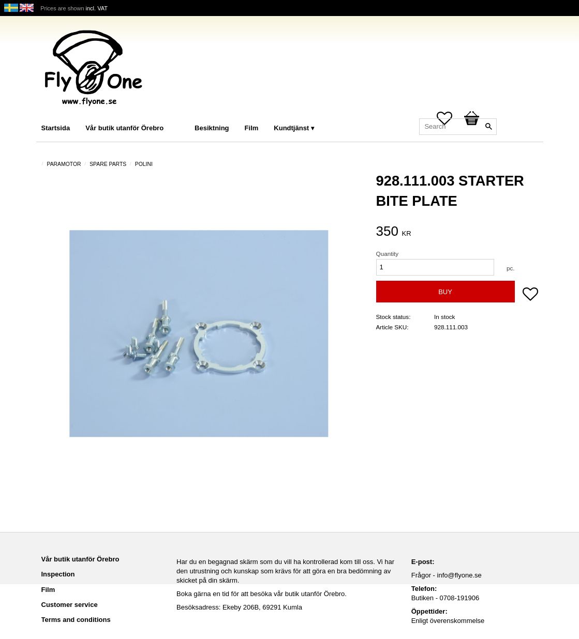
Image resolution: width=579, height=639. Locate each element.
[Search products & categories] (458, 126)
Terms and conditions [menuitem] (76, 619)
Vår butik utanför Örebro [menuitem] (124, 128)
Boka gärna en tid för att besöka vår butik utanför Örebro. (261, 594)
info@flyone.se (459, 575)
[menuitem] (181, 114)
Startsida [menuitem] (55, 128)
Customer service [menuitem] (69, 604)
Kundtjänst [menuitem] (291, 128)
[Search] (489, 126)
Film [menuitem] (252, 128)
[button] (530, 295)
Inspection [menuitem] (58, 574)
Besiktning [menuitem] (212, 128)
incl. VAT (97, 8)
